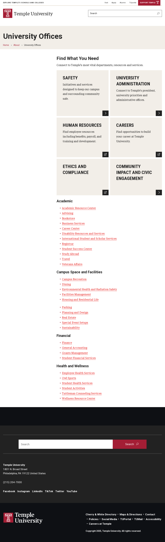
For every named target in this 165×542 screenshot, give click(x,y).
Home (6, 45)
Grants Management (75, 353)
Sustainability (71, 327)
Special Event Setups (75, 322)
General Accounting (74, 347)
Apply (114, 3)
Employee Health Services (78, 373)
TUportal (132, 3)
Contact (150, 514)
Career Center (71, 228)
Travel (66, 259)
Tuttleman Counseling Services (82, 393)
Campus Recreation (74, 279)
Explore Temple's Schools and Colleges (23, 3)
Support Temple (147, 3)
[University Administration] (136, 93)
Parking (67, 307)
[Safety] (82, 93)
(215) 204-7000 (12, 482)
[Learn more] (136, 177)
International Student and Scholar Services (89, 238)
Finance (67, 342)
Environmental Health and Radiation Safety (89, 289)
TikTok (49, 491)
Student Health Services (77, 383)
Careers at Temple (100, 523)
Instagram (23, 491)
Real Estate (69, 317)
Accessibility (153, 519)
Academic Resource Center (79, 208)
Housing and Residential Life (80, 299)
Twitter (59, 491)
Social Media (109, 519)
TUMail (138, 519)
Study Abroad (70, 254)
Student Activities (73, 388)
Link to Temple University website (23, 518)
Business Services (73, 223)
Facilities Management (76, 294)
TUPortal (125, 519)
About (17, 45)
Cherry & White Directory (101, 514)
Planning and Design (75, 312)
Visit (106, 3)
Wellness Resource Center (78, 398)
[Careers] (136, 137)
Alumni (123, 3)
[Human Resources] (82, 137)
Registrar (68, 243)
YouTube (72, 491)
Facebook (9, 491)
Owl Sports (69, 378)
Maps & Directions (131, 514)
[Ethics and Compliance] (82, 177)
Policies (93, 519)
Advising (67, 213)
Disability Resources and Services (83, 233)
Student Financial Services (79, 358)
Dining (66, 284)
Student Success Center (77, 248)
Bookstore (68, 218)
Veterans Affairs (72, 264)
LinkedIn (37, 491)
